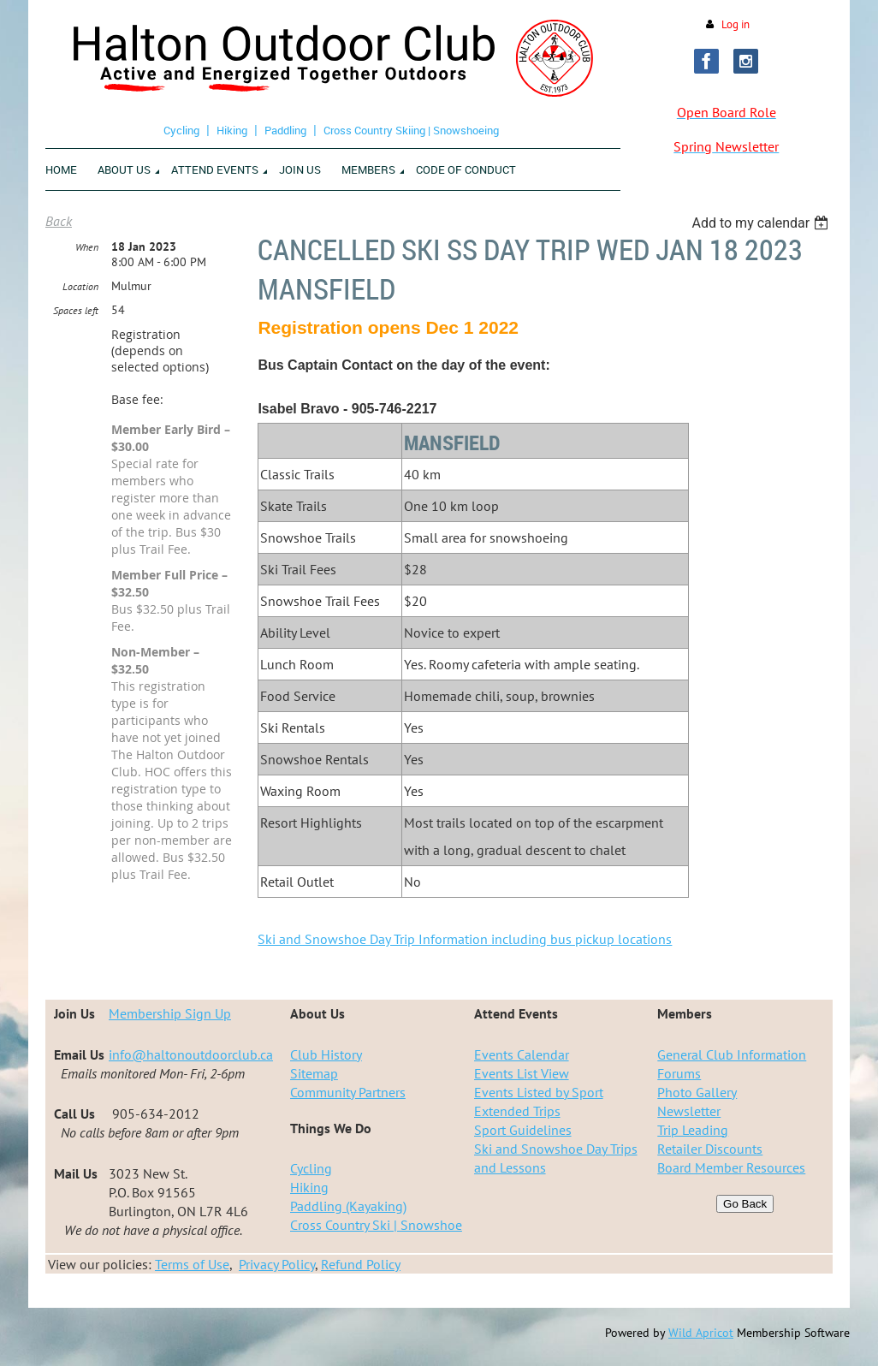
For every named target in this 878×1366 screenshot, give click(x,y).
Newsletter (689, 1111)
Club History (326, 1054)
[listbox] (762, 223)
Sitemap (314, 1073)
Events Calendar (521, 1054)
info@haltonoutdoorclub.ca (191, 1054)
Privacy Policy (277, 1264)
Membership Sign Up (170, 1013)
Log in (735, 24)
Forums (679, 1073)
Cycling (181, 130)
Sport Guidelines (523, 1129)
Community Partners (348, 1092)
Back (58, 220)
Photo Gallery (697, 1092)
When (86, 247)
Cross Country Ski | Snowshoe (376, 1224)
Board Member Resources (731, 1167)
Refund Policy (360, 1264)
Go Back (745, 1203)
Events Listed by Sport (538, 1092)
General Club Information (731, 1054)
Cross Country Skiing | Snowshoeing (411, 130)
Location (80, 286)
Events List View (521, 1073)
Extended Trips (517, 1111)
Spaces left (75, 310)
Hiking (232, 130)
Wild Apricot (700, 1332)
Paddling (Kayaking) (348, 1206)
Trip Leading (692, 1129)
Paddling (285, 130)
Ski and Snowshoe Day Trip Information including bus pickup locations (465, 938)
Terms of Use (192, 1264)
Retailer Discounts (709, 1148)
